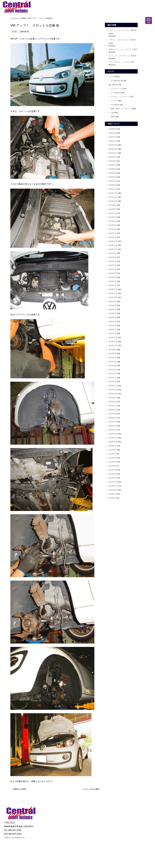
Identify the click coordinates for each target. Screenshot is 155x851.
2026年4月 (113, 129)
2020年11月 (113, 390)
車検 (112, 117)
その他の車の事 (117, 81)
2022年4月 (113, 321)
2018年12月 (113, 482)
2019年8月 (113, 450)
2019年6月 (113, 458)
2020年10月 (113, 394)
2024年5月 (113, 221)
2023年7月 (113, 261)
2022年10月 (113, 297)
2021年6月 (113, 362)
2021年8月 (113, 353)
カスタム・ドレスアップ (120, 97)
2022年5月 (113, 317)
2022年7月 (113, 309)
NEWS (24, 18)
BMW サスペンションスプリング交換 (123, 49)
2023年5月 (113, 269)
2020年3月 (113, 422)
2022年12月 (113, 289)
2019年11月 (113, 438)
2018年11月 (113, 486)
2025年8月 (113, 161)
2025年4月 (113, 177)
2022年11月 (113, 293)
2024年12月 (113, 193)
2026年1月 (113, 141)
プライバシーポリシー (14, 838)
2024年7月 (113, 213)
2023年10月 (113, 249)
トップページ (15, 18)
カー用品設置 (116, 93)
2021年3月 (113, 374)
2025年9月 (113, 157)
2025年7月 (113, 165)
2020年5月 (113, 414)
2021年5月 (113, 366)
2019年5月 (113, 462)
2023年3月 (113, 277)
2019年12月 (113, 434)
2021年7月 (113, 358)
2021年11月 (113, 342)
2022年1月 (113, 333)
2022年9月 (113, 301)
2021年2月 (113, 378)
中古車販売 (115, 105)
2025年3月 (113, 181)
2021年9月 (113, 350)
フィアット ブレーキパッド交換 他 (122, 56)
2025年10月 (113, 153)
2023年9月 (113, 253)
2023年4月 (113, 273)
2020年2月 (113, 426)
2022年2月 (113, 329)
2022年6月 (113, 313)
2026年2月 (113, 137)
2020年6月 (113, 410)
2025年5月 (113, 173)
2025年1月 (113, 189)
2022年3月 (113, 325)
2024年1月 (113, 237)
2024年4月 (113, 225)
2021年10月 (113, 345)
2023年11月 (113, 245)
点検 (112, 113)
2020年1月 (113, 430)
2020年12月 (113, 386)
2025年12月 (113, 145)
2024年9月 (113, 205)
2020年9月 (113, 398)
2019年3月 (113, 470)
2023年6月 (113, 265)
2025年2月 (113, 185)
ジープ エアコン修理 (91, 789)
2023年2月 (113, 281)
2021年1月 (113, 382)
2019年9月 (113, 446)
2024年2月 (113, 233)
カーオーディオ (117, 89)
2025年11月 (113, 149)
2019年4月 (113, 466)
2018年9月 (113, 494)
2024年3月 (113, 229)
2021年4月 (113, 370)
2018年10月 (113, 490)
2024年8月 (113, 209)
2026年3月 (113, 133)
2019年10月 (113, 442)
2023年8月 (113, 257)
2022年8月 (113, 305)
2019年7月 (113, 454)
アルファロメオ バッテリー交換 (121, 62)
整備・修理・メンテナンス (121, 109)
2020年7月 (113, 406)
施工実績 (112, 85)
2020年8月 (113, 402)
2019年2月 (113, 474)
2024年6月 (113, 217)
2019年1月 (113, 478)
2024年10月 (113, 201)
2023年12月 (113, 241)
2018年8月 (113, 498)
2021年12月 (113, 337)
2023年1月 (113, 285)
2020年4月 (113, 418)
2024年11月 (113, 197)
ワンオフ (114, 101)
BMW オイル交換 (20, 789)
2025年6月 (113, 169)
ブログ (111, 76)
